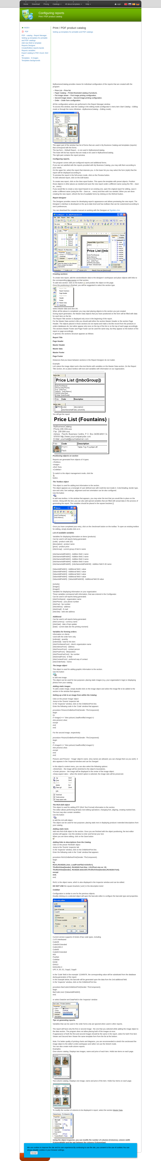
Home (25, 4)
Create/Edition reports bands (33, 48)
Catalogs (57, 4)
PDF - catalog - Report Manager (34, 35)
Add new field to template (31, 43)
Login (118, 4)
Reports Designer (28, 45)
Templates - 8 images (30, 58)
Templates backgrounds (31, 60)
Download (36, 4)
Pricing (46, 4)
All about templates (73, 4)
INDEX (27, 28)
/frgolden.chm (114, 210)
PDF (25, 32)
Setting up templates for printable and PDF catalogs (34, 39)
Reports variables (28, 50)
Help (88, 4)
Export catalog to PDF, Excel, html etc (35, 54)
